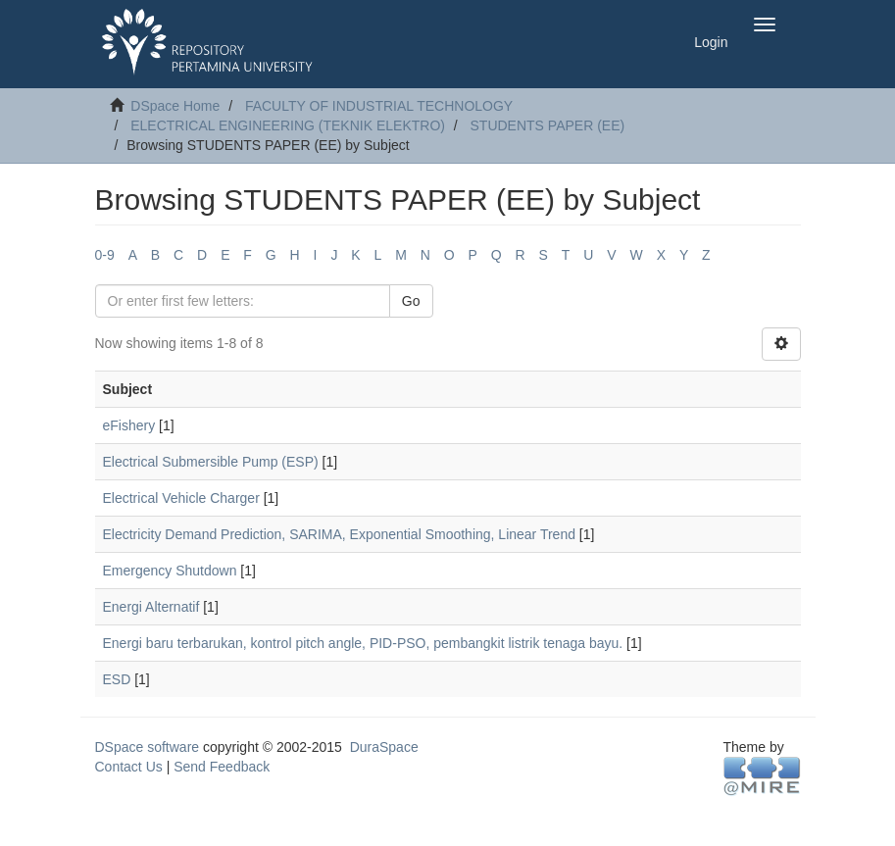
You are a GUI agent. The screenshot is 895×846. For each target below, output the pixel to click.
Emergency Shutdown (170, 570)
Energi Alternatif (151, 607)
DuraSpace (384, 747)
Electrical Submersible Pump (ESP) (211, 462)
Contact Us (129, 766)
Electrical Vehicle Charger (181, 498)
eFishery (129, 425)
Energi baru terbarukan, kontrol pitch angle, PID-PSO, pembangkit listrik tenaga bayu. (363, 643)
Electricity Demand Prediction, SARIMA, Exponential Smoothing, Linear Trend (339, 534)
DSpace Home (175, 106)
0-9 (105, 255)
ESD (117, 679)
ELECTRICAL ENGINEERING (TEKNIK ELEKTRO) (287, 125)
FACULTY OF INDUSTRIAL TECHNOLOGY (379, 106)
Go (411, 301)
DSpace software (147, 747)
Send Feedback (222, 766)
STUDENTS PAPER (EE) (548, 125)
